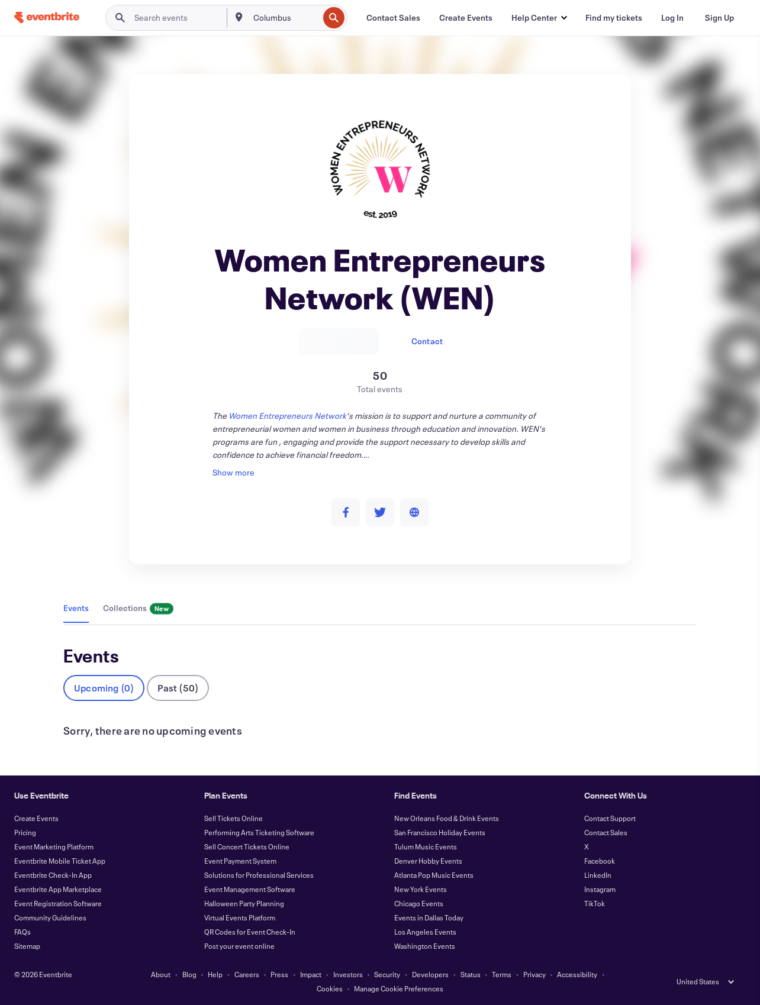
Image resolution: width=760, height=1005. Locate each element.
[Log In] (672, 18)
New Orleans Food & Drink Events (446, 818)
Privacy (534, 974)
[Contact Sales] (393, 18)
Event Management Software (249, 889)
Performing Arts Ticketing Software (259, 832)
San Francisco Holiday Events (439, 832)
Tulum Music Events (425, 846)
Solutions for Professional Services (259, 875)
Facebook (599, 860)
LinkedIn (597, 875)
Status (470, 974)
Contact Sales (605, 832)
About (160, 974)
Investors (348, 974)
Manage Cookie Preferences (398, 988)
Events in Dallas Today (428, 917)
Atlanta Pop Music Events (434, 875)
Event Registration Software (58, 903)
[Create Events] (466, 18)
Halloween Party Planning (244, 903)
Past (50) (177, 687)
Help (215, 974)
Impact (310, 974)
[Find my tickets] (614, 18)
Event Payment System (240, 860)
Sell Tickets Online (233, 818)
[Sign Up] (719, 18)
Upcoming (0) (104, 687)
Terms (501, 974)
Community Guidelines (50, 917)
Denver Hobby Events (428, 860)
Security (387, 974)
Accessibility (577, 974)
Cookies (330, 988)
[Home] (46, 17)
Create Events (36, 818)
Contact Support (610, 818)
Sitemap (27, 946)
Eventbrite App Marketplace (58, 889)
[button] (539, 18)
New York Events (420, 889)
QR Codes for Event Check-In (249, 931)
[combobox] (285, 17)
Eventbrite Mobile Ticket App (59, 860)
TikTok (594, 903)
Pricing (25, 832)
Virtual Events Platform (239, 917)
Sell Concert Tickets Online (246, 846)
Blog (189, 974)
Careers (246, 974)
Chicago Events (418, 903)
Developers (430, 974)
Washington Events (424, 946)
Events (76, 607)
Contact (427, 341)
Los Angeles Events (425, 931)
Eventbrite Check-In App (53, 875)
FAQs (22, 931)
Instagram (600, 889)
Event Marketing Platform (54, 846)
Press (279, 974)
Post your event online (239, 946)
